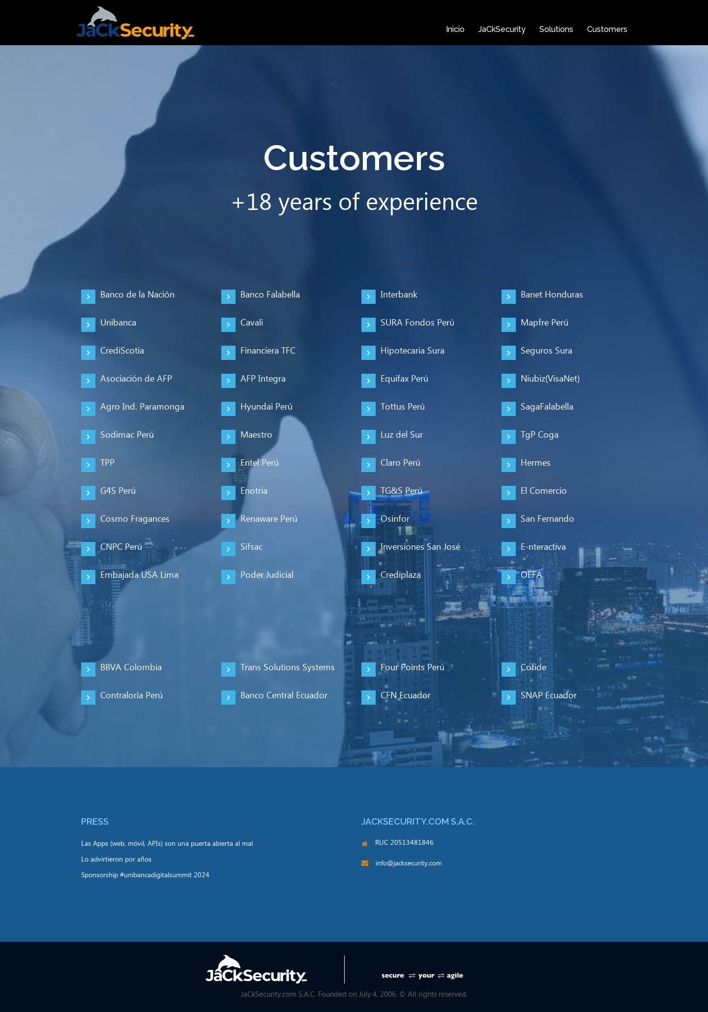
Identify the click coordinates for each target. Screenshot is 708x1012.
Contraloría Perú (131, 695)
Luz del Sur (402, 435)
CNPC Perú (121, 547)
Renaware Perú (268, 519)
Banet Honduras (552, 294)
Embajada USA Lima (139, 575)
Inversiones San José (420, 547)
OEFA (531, 575)
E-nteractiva (543, 547)
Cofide (533, 667)
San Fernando (547, 519)
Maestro (256, 435)
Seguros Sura (546, 351)
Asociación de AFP (136, 379)
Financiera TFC (267, 351)
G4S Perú (118, 491)
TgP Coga (540, 435)
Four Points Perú (412, 667)
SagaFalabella (547, 407)
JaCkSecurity (502, 29)
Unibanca (118, 322)
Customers (607, 29)
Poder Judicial (267, 575)
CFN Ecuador (406, 695)
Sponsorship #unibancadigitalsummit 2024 (145, 875)
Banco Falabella (270, 294)
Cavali (251, 322)
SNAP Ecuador (549, 695)
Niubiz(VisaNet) (550, 379)
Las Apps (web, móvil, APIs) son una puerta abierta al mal (167, 843)
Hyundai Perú (266, 407)
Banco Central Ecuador (283, 695)
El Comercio (544, 491)
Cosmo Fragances (135, 519)
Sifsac (251, 547)
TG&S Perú (401, 491)
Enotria (253, 491)
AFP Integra (263, 379)
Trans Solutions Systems (287, 667)
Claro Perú (400, 463)
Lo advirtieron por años (116, 859)
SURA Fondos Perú (417, 322)
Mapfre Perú (544, 322)
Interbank (399, 294)
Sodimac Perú (127, 435)
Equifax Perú (404, 379)
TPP (107, 463)
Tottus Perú (403, 407)
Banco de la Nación (137, 294)
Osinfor (395, 519)
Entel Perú (259, 463)
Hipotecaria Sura (412, 351)
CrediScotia (122, 351)
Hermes (536, 463)
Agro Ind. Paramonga (142, 407)
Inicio (455, 29)
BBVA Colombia (131, 667)
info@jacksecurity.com (409, 863)
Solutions (556, 29)
